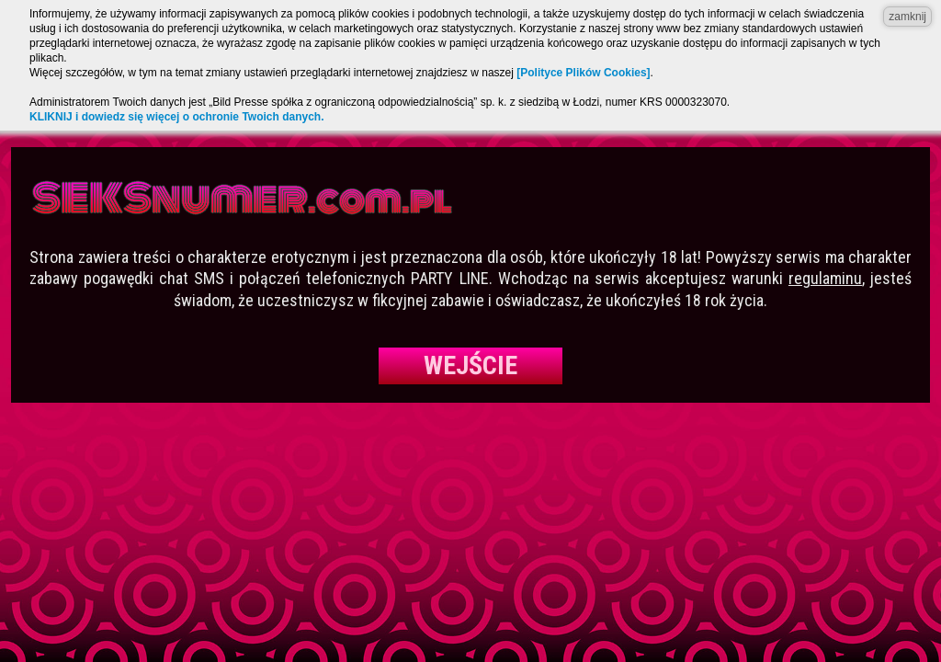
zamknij (907, 16)
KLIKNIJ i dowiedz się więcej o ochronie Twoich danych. (176, 116)
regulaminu (825, 278)
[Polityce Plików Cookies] (583, 72)
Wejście (470, 365)
